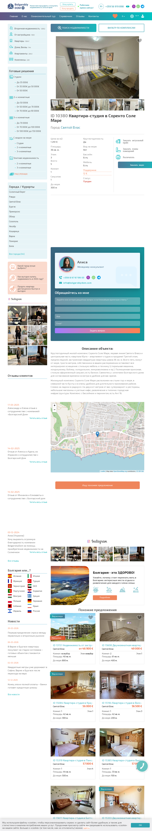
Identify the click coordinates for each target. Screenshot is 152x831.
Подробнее (105, 505)
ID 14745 (80, 783)
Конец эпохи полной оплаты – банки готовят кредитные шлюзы (27, 686)
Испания (14, 576)
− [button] (54, 364)
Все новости (14, 694)
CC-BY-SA (140, 425)
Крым (33, 606)
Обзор (12, 216)
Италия (34, 576)
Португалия (16, 591)
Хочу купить (67, 4)
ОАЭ (32, 586)
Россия (34, 611)
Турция (34, 581)
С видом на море (20, 137)
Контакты (93, 16)
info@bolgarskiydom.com (77, 236)
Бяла (11, 246)
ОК (140, 825)
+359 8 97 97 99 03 (73, 231)
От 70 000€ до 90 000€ (28, 110)
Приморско (14, 211)
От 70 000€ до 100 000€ (28, 127)
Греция (34, 596)
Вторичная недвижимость (27, 28)
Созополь (13, 221)
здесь (86, 827)
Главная (14, 16)
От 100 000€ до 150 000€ (29, 131)
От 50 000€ (22, 90)
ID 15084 (76, 610)
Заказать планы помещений (130, 150)
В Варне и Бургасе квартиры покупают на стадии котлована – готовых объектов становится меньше (25, 651)
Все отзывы (13, 560)
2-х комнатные (19, 97)
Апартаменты (20, 53)
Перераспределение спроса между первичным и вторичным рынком (27, 634)
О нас (24, 16)
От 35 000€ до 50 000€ (28, 86)
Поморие (13, 241)
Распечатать (128, 157)
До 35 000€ (22, 82)
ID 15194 (126, 610)
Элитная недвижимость (24, 158)
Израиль (14, 611)
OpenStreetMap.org (120, 425)
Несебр (12, 226)
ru (134, 16)
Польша (14, 601)
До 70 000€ (22, 123)
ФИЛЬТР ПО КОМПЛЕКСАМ (121, 27)
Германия (35, 601)
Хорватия (35, 591)
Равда (12, 196)
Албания (14, 606)
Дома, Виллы (20, 46)
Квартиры (19, 40)
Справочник (65, 16)
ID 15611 (76, 725)
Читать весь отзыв (38, 418)
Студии (15, 77)
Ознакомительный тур (43, 16)
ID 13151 (88, 552)
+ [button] (54, 359)
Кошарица (14, 231)
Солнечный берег (17, 191)
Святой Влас (15, 201)
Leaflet (102, 425)
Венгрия (14, 596)
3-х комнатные (19, 117)
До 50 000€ (22, 102)
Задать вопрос (97, 284)
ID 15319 (78, 668)
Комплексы (19, 59)
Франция (15, 581)
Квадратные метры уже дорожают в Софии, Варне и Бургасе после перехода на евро (27, 670)
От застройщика (22, 34)
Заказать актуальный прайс (133, 141)
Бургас (12, 206)
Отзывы (80, 16)
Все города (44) (17, 254)
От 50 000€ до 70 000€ (28, 106)
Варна (12, 236)
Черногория (16, 586)
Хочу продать (68, 8)
